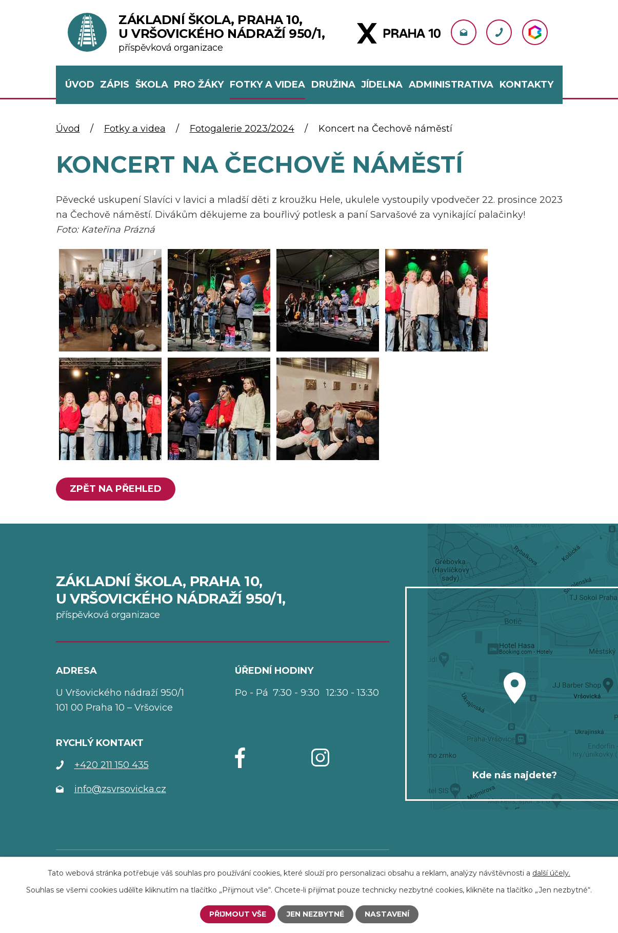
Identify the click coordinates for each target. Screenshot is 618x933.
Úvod (68, 128)
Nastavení (387, 914)
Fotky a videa (135, 128)
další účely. (551, 873)
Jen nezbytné (315, 914)
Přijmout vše (237, 914)
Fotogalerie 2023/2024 (242, 128)
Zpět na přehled (116, 488)
